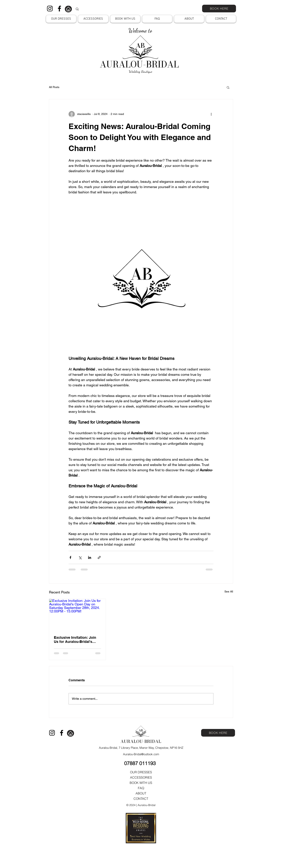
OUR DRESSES (141, 772)
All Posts (54, 87)
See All (228, 591)
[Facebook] (59, 8)
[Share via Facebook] (70, 557)
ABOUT (141, 793)
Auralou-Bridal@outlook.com (141, 754)
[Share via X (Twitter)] (80, 557)
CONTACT (141, 799)
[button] (61, 19)
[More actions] (211, 114)
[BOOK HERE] (219, 8)
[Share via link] (99, 557)
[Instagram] (50, 8)
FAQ (141, 788)
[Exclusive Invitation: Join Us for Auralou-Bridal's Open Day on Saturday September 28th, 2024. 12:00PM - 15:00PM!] (77, 615)
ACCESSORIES (141, 777)
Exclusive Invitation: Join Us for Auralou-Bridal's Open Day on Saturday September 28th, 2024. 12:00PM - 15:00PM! (75, 639)
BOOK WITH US (141, 783)
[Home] (68, 9)
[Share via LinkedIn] (89, 557)
